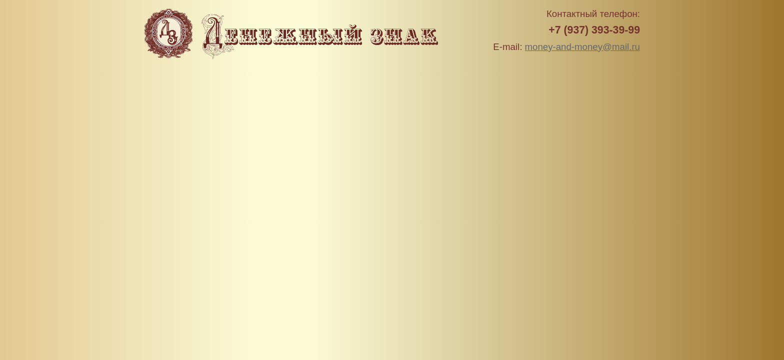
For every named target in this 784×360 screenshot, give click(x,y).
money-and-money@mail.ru (582, 47)
